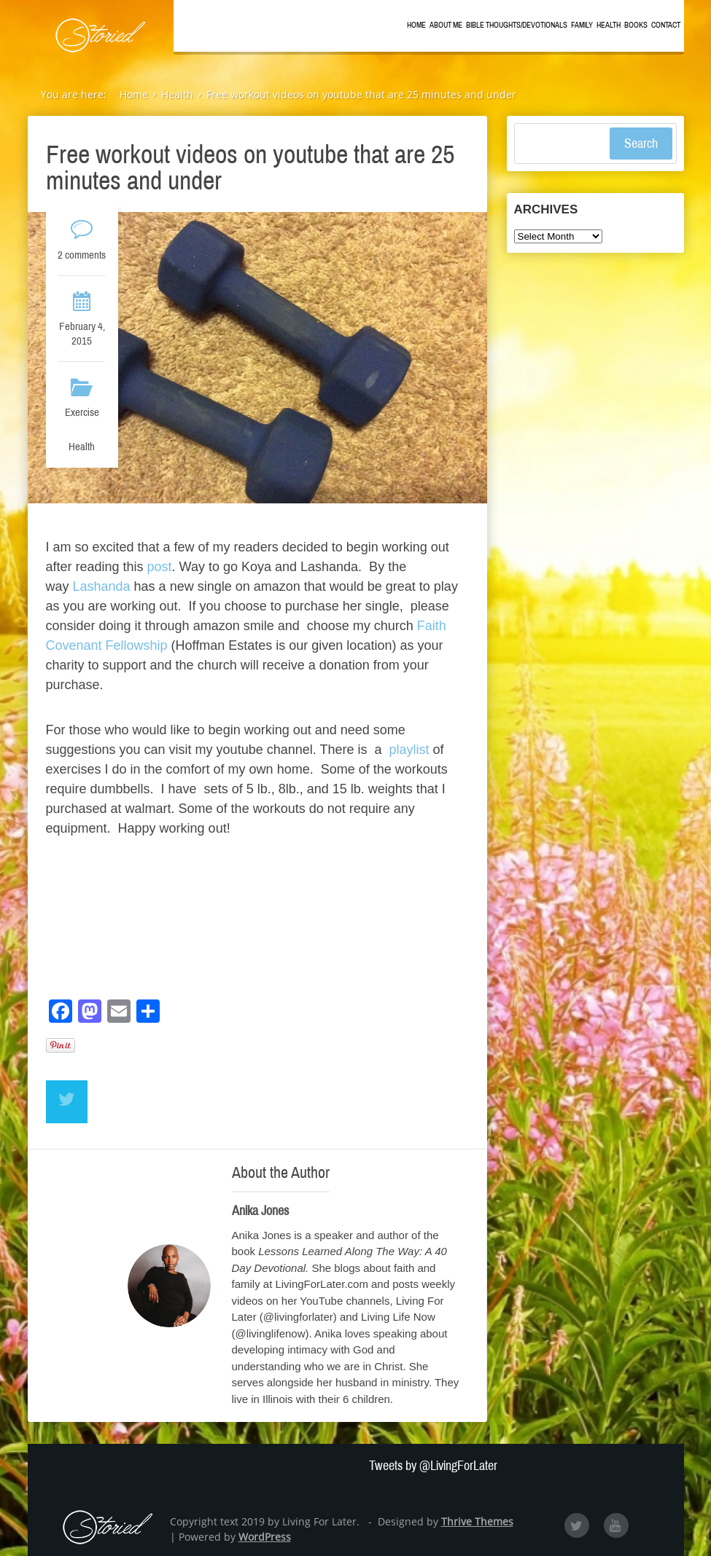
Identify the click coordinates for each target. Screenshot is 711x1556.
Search (641, 143)
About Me (446, 25)
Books (636, 25)
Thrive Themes (477, 1521)
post (159, 566)
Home (416, 25)
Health (609, 25)
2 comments (82, 255)
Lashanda (100, 586)
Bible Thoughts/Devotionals (516, 25)
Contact (665, 25)
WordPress (264, 1537)
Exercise (82, 412)
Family (582, 25)
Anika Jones (260, 1210)
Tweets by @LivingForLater (433, 1465)
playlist (410, 749)
